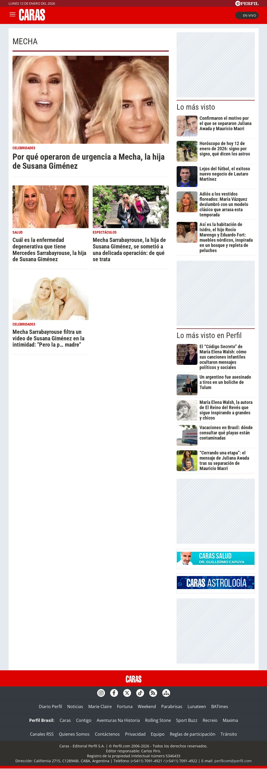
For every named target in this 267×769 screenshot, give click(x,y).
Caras (65, 720)
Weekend (147, 706)
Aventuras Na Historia (118, 720)
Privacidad (135, 734)
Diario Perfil (50, 706)
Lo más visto (196, 107)
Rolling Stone (158, 720)
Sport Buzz (186, 720)
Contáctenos (107, 734)
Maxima (230, 720)
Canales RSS (42, 734)
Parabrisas (171, 706)
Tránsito (229, 734)
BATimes (219, 706)
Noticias (75, 706)
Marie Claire (100, 706)
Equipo (158, 734)
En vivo (247, 15)
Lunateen (197, 706)
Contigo (83, 720)
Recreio (210, 720)
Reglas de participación (192, 734)
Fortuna (125, 706)
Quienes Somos (74, 734)
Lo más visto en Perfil (209, 335)
